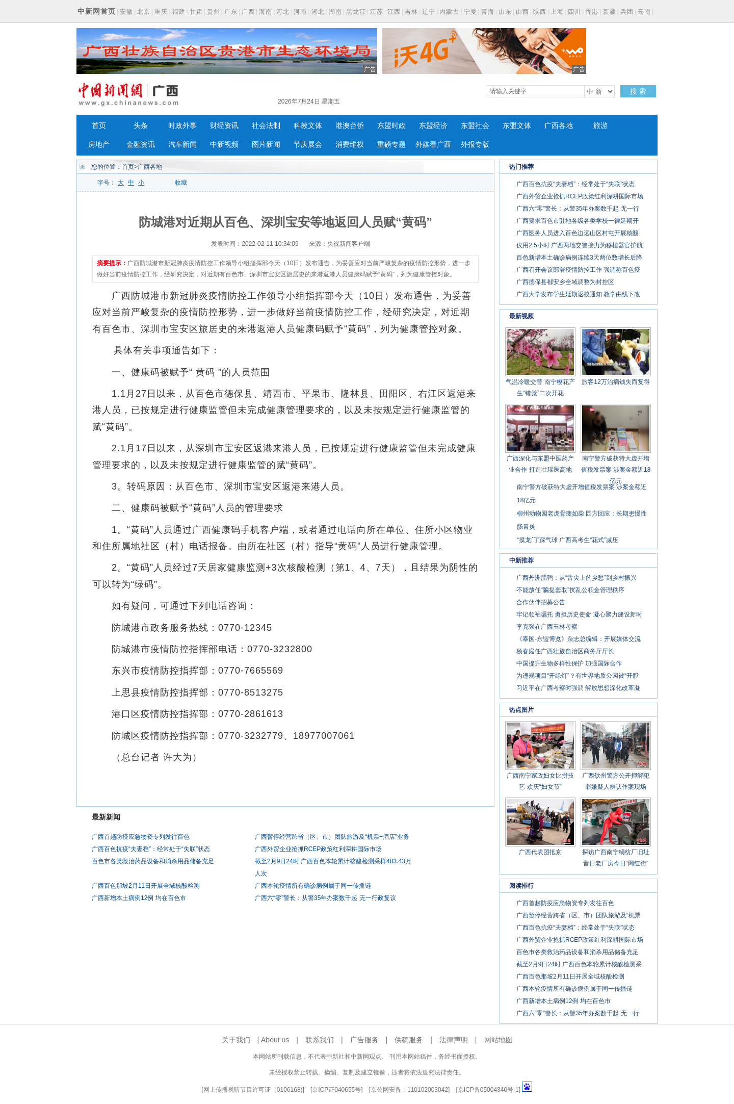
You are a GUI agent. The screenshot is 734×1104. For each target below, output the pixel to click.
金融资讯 (140, 144)
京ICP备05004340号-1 (488, 1089)
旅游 (600, 126)
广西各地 (558, 126)
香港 (591, 11)
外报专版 (475, 144)
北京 (143, 11)
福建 (179, 11)
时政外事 (182, 126)
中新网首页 (96, 11)
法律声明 (453, 1040)
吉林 (411, 11)
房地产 (99, 144)
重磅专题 (391, 144)
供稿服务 (409, 1040)
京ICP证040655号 (336, 1089)
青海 (487, 11)
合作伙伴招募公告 (540, 602)
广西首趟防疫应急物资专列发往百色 (141, 836)
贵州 (213, 11)
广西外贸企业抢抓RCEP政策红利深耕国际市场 (318, 849)
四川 (574, 11)
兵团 (627, 11)
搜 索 (638, 91)
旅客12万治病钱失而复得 (615, 382)
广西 (248, 11)
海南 (265, 11)
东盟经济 (433, 126)
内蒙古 (449, 11)
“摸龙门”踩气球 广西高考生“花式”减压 (567, 540)
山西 (522, 11)
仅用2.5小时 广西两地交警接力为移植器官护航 (579, 245)
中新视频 (224, 144)
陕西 (539, 11)
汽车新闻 (182, 144)
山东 (505, 11)
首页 (99, 126)
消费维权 (349, 144)
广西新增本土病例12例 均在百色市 (139, 898)
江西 (394, 11)
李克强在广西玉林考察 (547, 626)
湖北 (318, 11)
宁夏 (470, 11)
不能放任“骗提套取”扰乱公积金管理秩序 (570, 590)
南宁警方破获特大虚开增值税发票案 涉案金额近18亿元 (616, 469)
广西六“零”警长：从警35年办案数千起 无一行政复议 (325, 898)
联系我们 (319, 1040)
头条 (141, 126)
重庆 (161, 11)
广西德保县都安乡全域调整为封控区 (565, 282)
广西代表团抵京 (540, 852)
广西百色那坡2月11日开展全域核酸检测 (146, 885)
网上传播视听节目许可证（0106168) (253, 1089)
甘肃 (196, 11)
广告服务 (364, 1040)
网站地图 (498, 1040)
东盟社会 (475, 126)
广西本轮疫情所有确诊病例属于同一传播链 (313, 885)
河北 (283, 11)
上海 (557, 11)
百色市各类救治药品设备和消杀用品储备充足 (153, 861)
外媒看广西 (433, 144)
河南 (300, 11)
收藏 (181, 182)
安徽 (126, 11)
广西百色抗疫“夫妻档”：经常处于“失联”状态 (151, 849)
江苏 (376, 11)
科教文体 (308, 126)
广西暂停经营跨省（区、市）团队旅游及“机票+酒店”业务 (332, 836)
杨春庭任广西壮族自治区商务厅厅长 (565, 651)
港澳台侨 (349, 126)
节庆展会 (308, 144)
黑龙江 (356, 11)
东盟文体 (517, 126)
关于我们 (236, 1040)
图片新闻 (266, 144)
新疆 (609, 11)
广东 (231, 11)
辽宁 (428, 11)
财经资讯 (224, 126)
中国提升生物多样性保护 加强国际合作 (569, 663)
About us (275, 1040)
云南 (644, 11)
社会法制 (266, 126)
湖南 (335, 11)
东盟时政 (391, 126)
